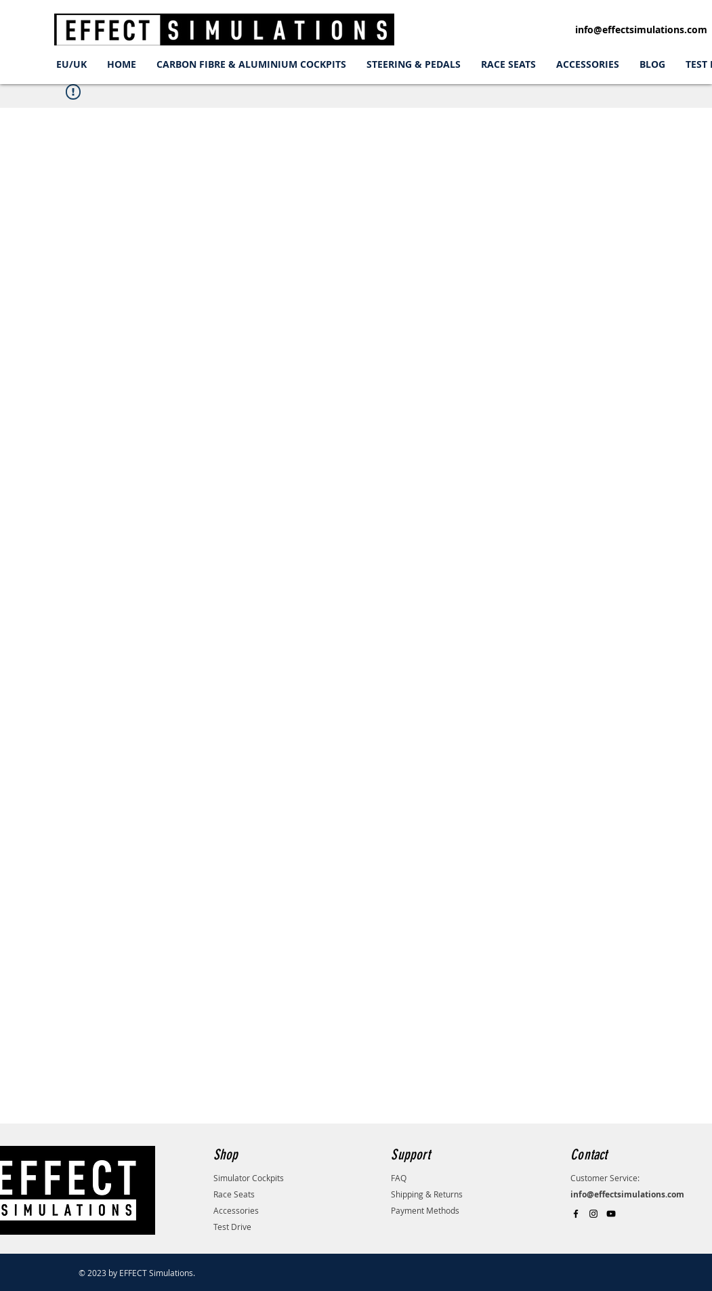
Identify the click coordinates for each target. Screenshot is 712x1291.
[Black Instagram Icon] (593, 1213)
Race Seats (234, 1194)
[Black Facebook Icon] (575, 1213)
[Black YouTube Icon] (611, 1213)
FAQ (398, 1177)
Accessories (236, 1210)
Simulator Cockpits (248, 1177)
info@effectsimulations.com (641, 29)
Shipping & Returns (427, 1194)
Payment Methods (425, 1210)
